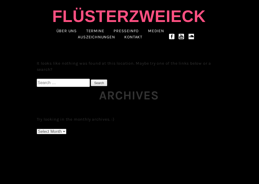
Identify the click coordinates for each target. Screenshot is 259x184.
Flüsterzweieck (129, 16)
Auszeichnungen (96, 37)
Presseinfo (126, 31)
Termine (95, 31)
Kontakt (133, 37)
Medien (156, 31)
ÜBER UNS (66, 31)
